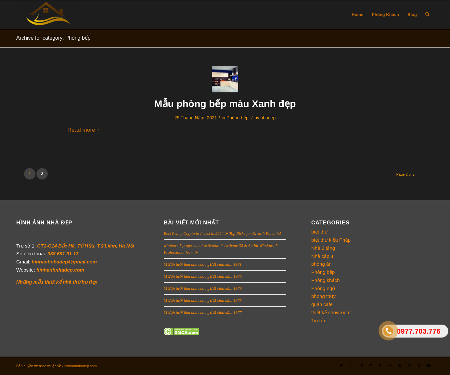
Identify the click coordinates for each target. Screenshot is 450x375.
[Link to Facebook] (351, 365)
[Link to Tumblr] (380, 365)
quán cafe (322, 304)
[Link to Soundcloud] (390, 365)
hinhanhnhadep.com (80, 366)
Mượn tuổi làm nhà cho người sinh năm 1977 (203, 312)
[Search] (427, 14)
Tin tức (318, 320)
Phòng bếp (237, 117)
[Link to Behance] (429, 365)
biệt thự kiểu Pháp (331, 240)
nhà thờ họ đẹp (80, 282)
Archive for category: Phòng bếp (53, 38)
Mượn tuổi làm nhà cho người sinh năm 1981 (203, 264)
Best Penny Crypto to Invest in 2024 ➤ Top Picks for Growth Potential (222, 233)
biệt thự (319, 231)
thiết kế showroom (331, 312)
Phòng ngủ (323, 288)
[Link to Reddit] (361, 365)
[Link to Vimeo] (409, 365)
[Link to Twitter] (341, 365)
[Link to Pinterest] (370, 365)
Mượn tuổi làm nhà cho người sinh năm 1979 (203, 288)
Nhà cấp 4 (322, 256)
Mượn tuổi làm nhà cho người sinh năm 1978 (203, 300)
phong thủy (323, 296)
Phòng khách (325, 280)
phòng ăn (321, 264)
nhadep (268, 117)
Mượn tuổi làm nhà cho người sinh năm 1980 (203, 276)
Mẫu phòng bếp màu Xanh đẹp (225, 103)
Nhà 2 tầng (323, 248)
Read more (85, 130)
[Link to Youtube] (400, 365)
